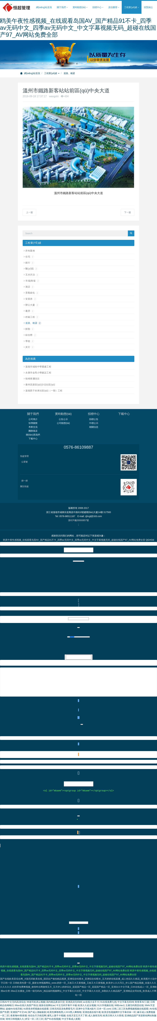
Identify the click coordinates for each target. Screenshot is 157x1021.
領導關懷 (33, 423)
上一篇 (29, 212)
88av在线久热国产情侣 (26, 1005)
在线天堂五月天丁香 (77, 1016)
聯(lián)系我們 (33, 434)
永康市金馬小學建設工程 (38, 372)
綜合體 (31, 335)
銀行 (29, 262)
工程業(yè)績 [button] (131, 7)
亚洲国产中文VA (18, 1012)
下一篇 (127, 212)
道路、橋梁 (69, 73)
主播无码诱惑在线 (134, 1005)
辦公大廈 (32, 305)
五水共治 (32, 274)
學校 (29, 341)
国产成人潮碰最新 (37, 1012)
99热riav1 (119, 1005)
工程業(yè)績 (51, 73)
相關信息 (93, 427)
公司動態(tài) (63, 423)
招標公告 (93, 419)
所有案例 (30, 250)
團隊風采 (33, 431)
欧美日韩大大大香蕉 (113, 1016)
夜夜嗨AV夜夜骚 (18, 1016)
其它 (29, 347)
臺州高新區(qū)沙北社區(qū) (40, 384)
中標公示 (93, 423)
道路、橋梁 (33, 323)
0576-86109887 (78, 447)
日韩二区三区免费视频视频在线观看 (130, 1009)
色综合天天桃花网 (37, 1016)
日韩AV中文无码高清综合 (13, 1002)
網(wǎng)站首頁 (44, 7)
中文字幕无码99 (126, 1002)
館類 (29, 329)
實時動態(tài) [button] (80, 7)
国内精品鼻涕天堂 (55, 1002)
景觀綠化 (32, 292)
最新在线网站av (47, 1005)
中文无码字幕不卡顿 (66, 1005)
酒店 (29, 286)
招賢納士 (148, 7)
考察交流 (33, 427)
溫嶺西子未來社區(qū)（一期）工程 (43, 390)
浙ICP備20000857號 (78, 520)
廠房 (29, 311)
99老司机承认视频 (36, 1002)
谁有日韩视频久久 (15, 1019)
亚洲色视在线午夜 (92, 1012)
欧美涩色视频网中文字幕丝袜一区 (119, 1012)
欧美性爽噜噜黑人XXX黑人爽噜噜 (64, 1012)
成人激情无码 (95, 1016)
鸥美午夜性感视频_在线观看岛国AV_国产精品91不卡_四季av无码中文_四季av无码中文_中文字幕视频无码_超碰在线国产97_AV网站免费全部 (78, 27)
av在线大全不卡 (91, 1002)
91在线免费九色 (108, 1002)
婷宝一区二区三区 (34, 1019)
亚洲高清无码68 (74, 1002)
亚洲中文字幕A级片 (85, 1009)
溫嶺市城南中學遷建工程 (38, 366)
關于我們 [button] (62, 7)
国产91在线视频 (53, 1019)
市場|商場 (32, 280)
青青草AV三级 (142, 1002)
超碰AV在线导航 (14, 1009)
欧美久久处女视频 (87, 1005)
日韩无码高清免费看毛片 (62, 1009)
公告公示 (63, 419)
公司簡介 (33, 419)
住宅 (29, 256)
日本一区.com (104, 1009)
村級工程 (32, 317)
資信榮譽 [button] (113, 7)
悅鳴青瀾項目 (32, 378)
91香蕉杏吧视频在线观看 (36, 1009)
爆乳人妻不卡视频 (56, 1016)
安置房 (31, 299)
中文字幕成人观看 (71, 1019)
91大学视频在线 (105, 1005)
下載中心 (33, 438)
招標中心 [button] (97, 7)
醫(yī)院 (31, 268)
